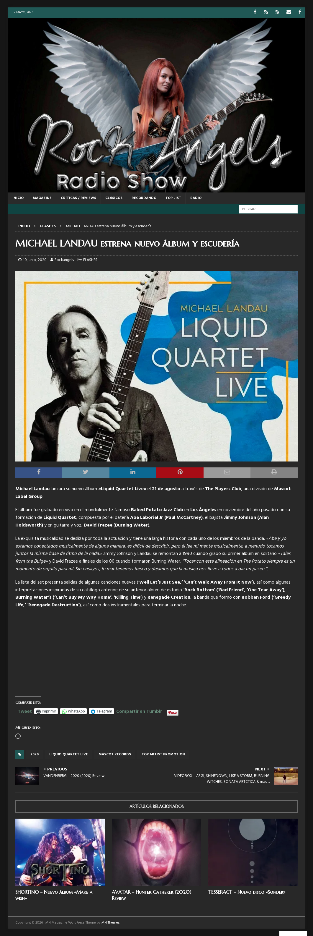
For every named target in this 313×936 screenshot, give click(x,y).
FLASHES (90, 260)
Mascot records (115, 754)
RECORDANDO (144, 198)
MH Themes (110, 923)
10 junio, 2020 (35, 260)
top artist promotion (163, 754)
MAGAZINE (42, 198)
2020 (34, 754)
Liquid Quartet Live (68, 754)
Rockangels (64, 260)
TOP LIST (173, 198)
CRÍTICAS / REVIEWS (78, 198)
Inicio (18, 198)
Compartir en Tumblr (139, 710)
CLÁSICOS (113, 198)
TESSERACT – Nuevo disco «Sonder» (246, 892)
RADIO (195, 198)
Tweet (25, 710)
